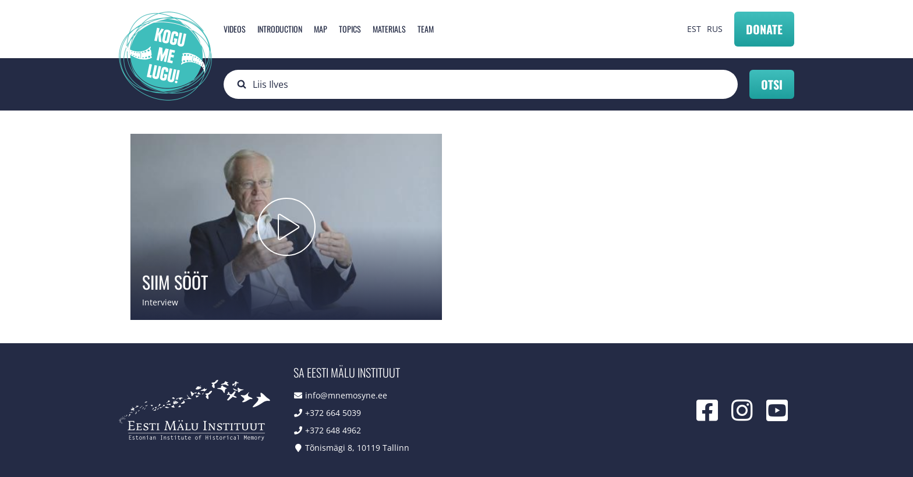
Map (320, 29)
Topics (350, 29)
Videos (235, 29)
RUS (715, 28)
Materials (389, 29)
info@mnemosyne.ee (346, 395)
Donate (764, 29)
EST (694, 28)
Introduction (279, 29)
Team (425, 29)
